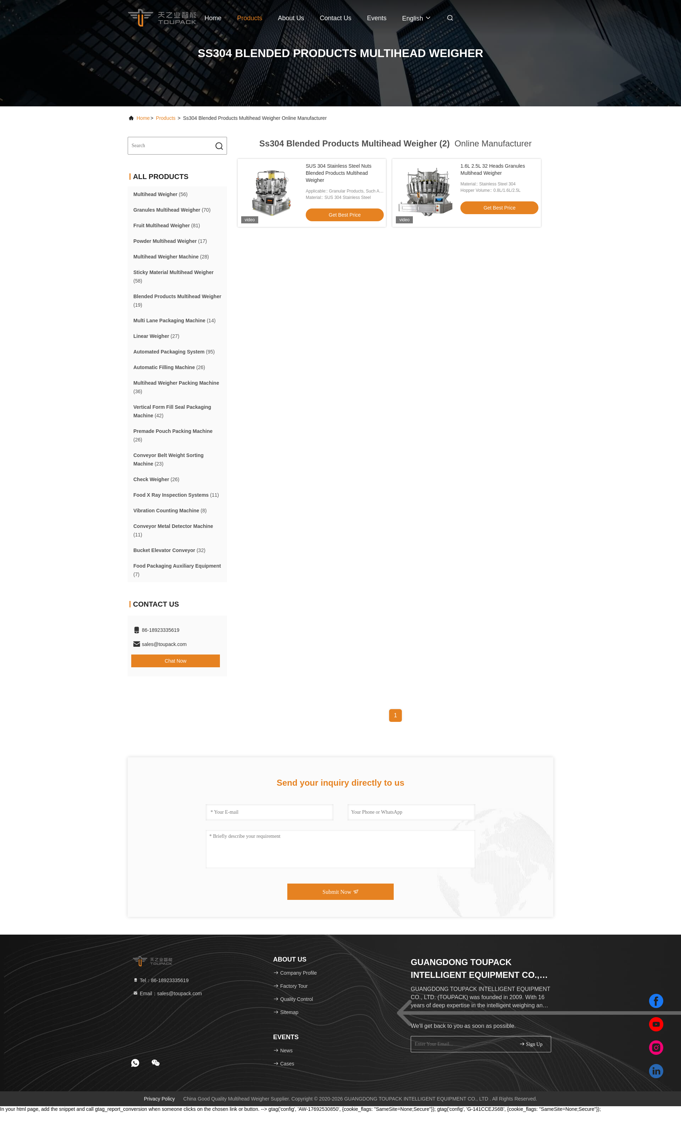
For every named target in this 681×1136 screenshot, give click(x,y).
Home (212, 18)
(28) (171, 257)
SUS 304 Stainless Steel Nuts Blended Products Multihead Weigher (338, 173)
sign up (531, 1044)
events (377, 18)
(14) (174, 320)
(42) (172, 411)
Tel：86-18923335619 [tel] (161, 980)
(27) (156, 336)
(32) (169, 550)
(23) (168, 459)
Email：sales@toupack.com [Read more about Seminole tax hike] (167, 993)
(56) (160, 194)
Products (249, 18)
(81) (166, 225)
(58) (173, 276)
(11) (176, 495)
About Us (291, 18)
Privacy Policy (159, 1099)
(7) (177, 570)
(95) (174, 352)
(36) (176, 387)
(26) (169, 367)
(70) (172, 210)
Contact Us (335, 18)
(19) (177, 301)
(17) (170, 241)
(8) (170, 510)
